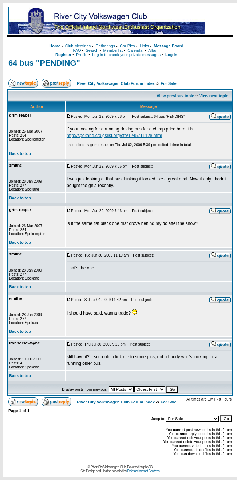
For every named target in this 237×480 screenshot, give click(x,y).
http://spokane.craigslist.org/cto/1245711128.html (114, 135)
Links (144, 46)
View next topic (213, 96)
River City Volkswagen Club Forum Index (116, 83)
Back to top (20, 153)
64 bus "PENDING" (44, 62)
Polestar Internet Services (143, 471)
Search (92, 50)
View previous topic (175, 96)
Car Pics (127, 46)
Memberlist (113, 50)
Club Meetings (78, 46)
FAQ (77, 50)
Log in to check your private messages (126, 54)
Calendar (135, 50)
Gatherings (105, 46)
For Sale (168, 83)
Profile (81, 54)
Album (153, 50)
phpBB (148, 467)
